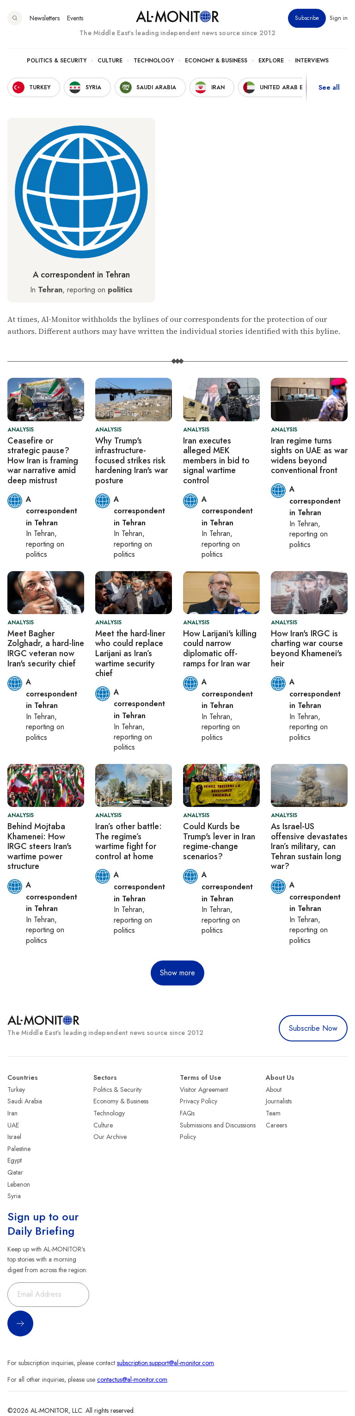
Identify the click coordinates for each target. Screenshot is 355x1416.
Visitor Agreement (204, 1089)
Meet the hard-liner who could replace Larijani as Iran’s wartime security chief (130, 653)
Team (273, 1113)
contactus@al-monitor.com (132, 1379)
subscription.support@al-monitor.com (165, 1362)
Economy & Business (216, 60)
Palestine (19, 1148)
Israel (14, 1136)
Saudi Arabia (24, 1101)
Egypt (14, 1160)
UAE (13, 1125)
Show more (177, 972)
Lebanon (18, 1184)
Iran (12, 1113)
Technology (154, 60)
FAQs (187, 1113)
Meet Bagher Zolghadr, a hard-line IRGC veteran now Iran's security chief (45, 649)
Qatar (15, 1172)
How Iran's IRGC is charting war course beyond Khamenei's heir (307, 649)
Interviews (312, 60)
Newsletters (45, 18)
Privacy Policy (198, 1101)
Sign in (339, 18)
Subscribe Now (313, 1028)
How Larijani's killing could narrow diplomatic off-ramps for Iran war (220, 649)
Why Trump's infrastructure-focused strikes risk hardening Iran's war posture (131, 460)
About (274, 1089)
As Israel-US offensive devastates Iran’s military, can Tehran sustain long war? (309, 846)
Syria (14, 1196)
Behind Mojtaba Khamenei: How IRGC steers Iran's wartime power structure (39, 846)
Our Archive (110, 1136)
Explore (271, 60)
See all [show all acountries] (329, 87)
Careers (276, 1125)
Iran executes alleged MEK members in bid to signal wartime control (216, 460)
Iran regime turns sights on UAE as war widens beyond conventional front (309, 456)
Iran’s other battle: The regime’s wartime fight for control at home (128, 841)
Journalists (279, 1101)
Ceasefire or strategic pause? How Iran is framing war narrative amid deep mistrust (42, 460)
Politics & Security (56, 60)
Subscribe (307, 18)
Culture (110, 60)
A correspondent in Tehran (81, 275)
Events (75, 18)
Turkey (16, 1089)
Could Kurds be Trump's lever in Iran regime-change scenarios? (219, 841)
